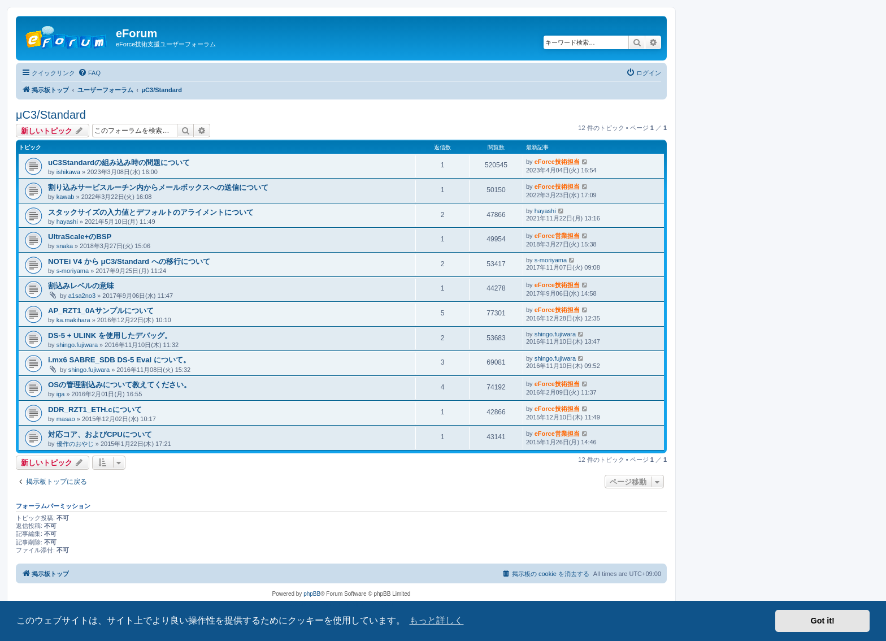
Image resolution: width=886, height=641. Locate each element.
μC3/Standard (51, 115)
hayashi (67, 221)
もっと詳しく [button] (436, 620)
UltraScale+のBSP (79, 236)
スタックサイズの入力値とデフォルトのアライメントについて (151, 212)
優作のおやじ (75, 443)
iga (61, 394)
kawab (66, 196)
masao (66, 418)
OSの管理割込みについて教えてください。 (119, 384)
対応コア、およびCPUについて (100, 434)
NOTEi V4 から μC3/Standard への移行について (129, 261)
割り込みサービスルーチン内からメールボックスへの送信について (158, 187)
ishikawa (68, 171)
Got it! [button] (823, 620)
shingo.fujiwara (77, 344)
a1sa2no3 (81, 295)
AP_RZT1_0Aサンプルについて (101, 310)
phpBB (311, 594)
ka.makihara (73, 320)
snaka (65, 245)
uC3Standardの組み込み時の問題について (119, 162)
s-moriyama (73, 270)
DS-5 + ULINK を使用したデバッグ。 (110, 335)
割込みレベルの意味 (81, 285)
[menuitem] (89, 73)
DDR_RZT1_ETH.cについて (95, 409)
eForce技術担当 (557, 161)
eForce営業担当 (557, 235)
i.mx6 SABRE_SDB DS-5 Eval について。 (119, 360)
